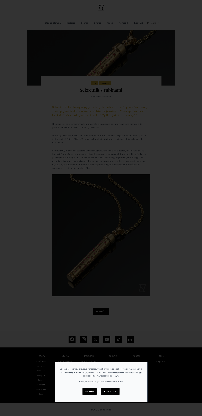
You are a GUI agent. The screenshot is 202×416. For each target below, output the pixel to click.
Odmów (89, 391)
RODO (120, 381)
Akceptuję (110, 391)
